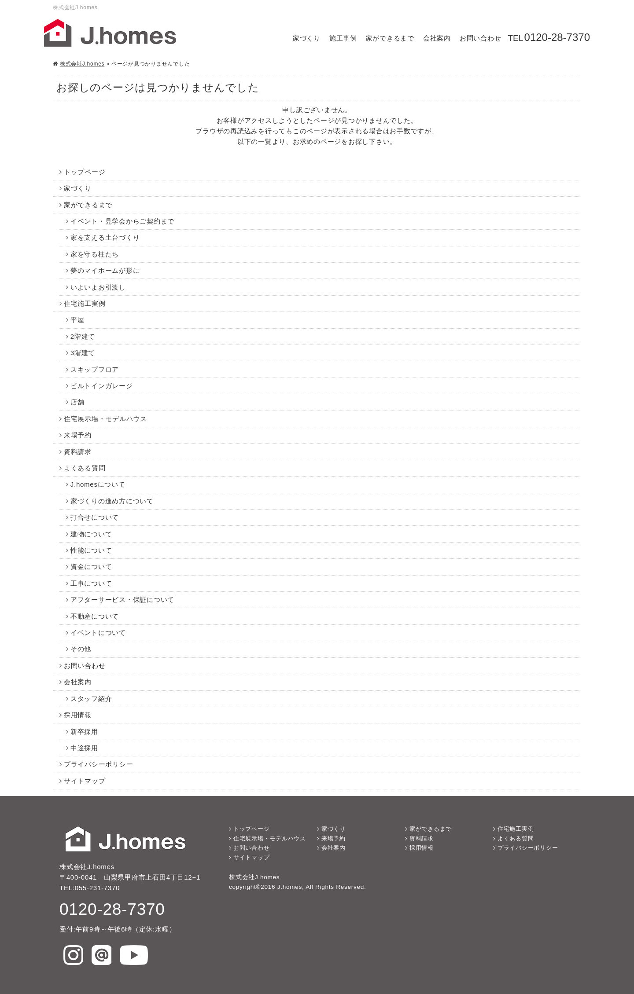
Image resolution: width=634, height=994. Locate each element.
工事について (91, 583)
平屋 (77, 319)
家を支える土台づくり (105, 237)
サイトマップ (85, 781)
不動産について (94, 616)
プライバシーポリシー (98, 764)
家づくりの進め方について (112, 501)
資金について (91, 566)
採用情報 (78, 715)
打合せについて (94, 517)
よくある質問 (85, 468)
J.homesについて (97, 484)
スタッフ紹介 (91, 698)
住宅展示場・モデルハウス (105, 418)
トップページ (85, 172)
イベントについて (98, 632)
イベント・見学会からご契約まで (122, 221)
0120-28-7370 (557, 37)
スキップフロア (94, 369)
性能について (91, 550)
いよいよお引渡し (98, 287)
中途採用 (84, 748)
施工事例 (343, 38)
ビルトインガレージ (101, 385)
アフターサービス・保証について (122, 599)
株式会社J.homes (82, 64)
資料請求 (78, 451)
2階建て (82, 336)
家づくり (307, 38)
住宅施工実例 (85, 303)
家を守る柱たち (94, 254)
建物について (91, 534)
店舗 (77, 402)
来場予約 (78, 435)
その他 (80, 649)
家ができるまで (390, 38)
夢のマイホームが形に (105, 270)
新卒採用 (84, 731)
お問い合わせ (480, 38)
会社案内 (437, 38)
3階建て (82, 352)
